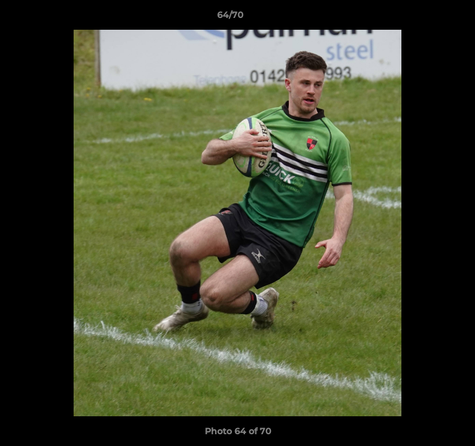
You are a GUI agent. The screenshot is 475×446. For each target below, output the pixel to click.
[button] (430, 18)
